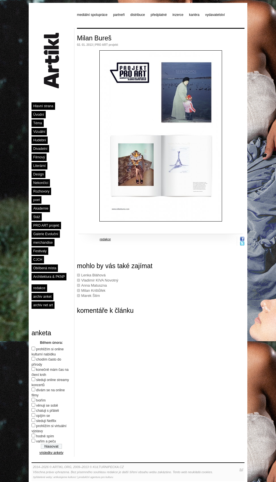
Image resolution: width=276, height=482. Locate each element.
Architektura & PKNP (49, 277)
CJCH (37, 260)
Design (38, 174)
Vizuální (39, 132)
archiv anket (42, 297)
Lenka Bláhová (93, 275)
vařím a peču (46, 441)
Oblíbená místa (44, 268)
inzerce (177, 15)
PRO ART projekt (46, 225)
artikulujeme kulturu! (64, 477)
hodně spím (45, 436)
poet (36, 200)
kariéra (194, 15)
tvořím (40, 400)
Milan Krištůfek (93, 290)
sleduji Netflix (46, 421)
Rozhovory (41, 191)
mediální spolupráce (92, 15)
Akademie (40, 208)
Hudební (39, 140)
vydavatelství (215, 15)
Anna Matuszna (94, 285)
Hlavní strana (43, 106)
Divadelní (40, 149)
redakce (39, 288)
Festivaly (40, 251)
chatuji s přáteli (47, 411)
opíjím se (43, 416)
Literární (39, 166)
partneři (119, 15)
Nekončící (40, 183)
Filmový (39, 157)
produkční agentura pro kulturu (95, 477)
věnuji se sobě (47, 405)
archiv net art (43, 305)
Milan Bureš (94, 38)
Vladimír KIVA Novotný (99, 280)
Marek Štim (90, 295)
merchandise (43, 243)
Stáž (36, 217)
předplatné (158, 15)
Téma (37, 123)
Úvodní (38, 115)
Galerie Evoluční (45, 234)
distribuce (137, 15)
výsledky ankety (51, 453)
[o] (241, 469)
